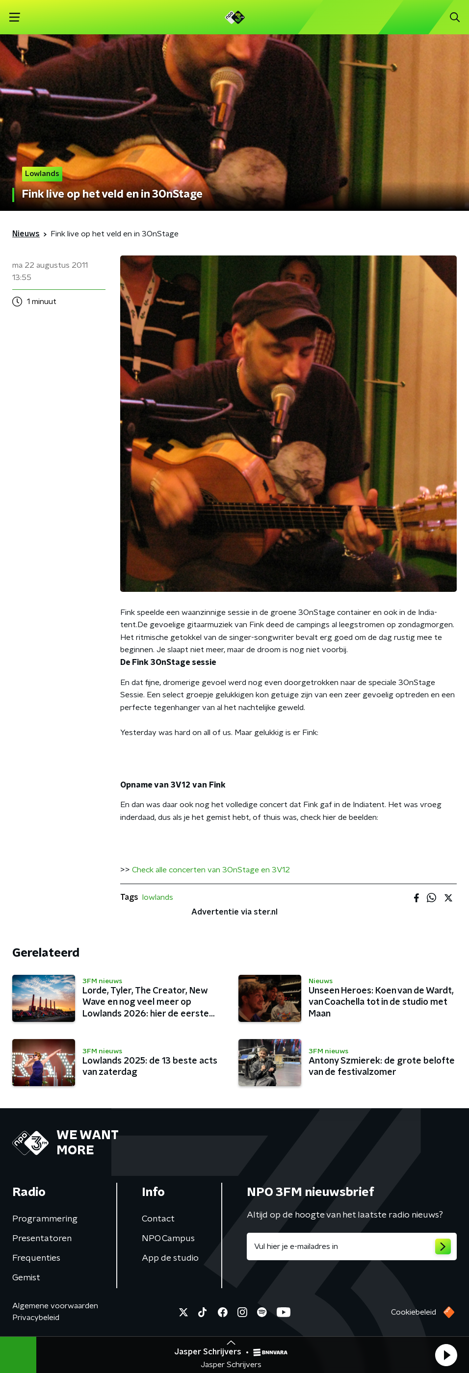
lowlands (157, 897)
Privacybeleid (35, 1318)
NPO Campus (168, 1238)
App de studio (170, 1258)
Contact (158, 1219)
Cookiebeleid (413, 1312)
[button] (446, 1355)
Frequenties (36, 1258)
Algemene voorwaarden (55, 1306)
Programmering (45, 1219)
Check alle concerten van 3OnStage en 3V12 (211, 870)
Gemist (26, 1277)
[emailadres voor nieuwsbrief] (352, 1246)
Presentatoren (42, 1238)
